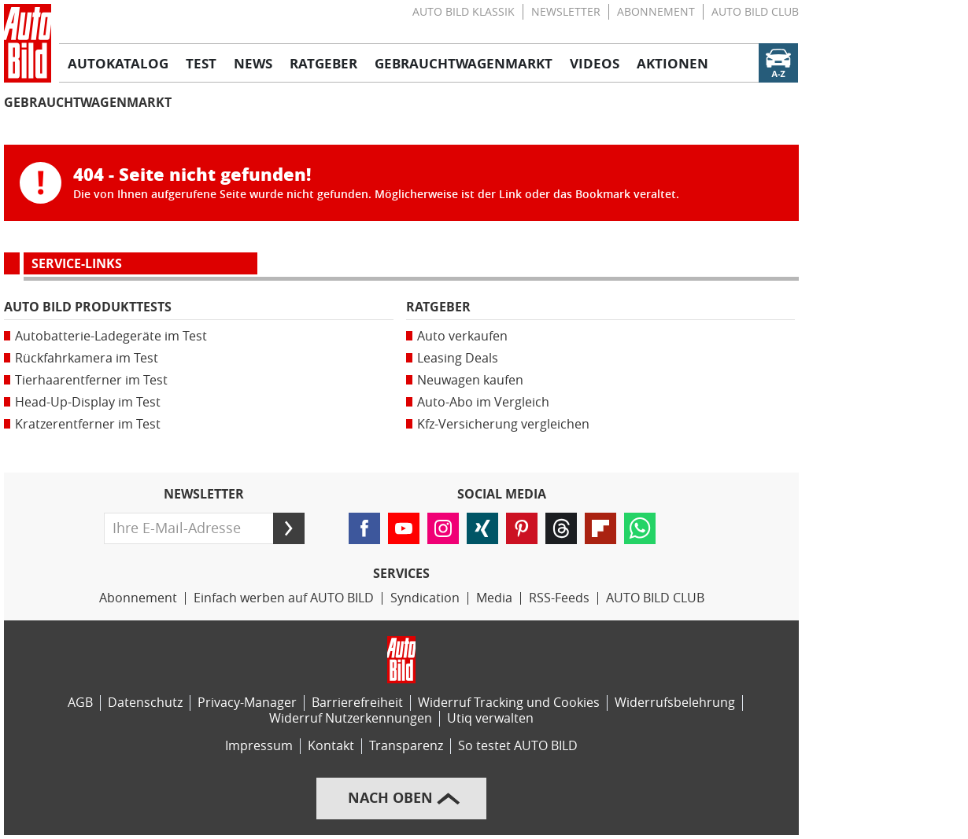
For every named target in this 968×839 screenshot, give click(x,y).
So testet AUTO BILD (518, 745)
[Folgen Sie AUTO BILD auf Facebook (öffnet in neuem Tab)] (364, 528)
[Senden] (289, 528)
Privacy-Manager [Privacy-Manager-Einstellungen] (247, 702)
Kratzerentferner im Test (88, 424)
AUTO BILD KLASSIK (463, 12)
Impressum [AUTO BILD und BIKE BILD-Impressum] (259, 745)
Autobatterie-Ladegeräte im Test (111, 336)
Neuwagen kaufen (470, 380)
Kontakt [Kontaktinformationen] (331, 745)
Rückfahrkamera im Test (86, 358)
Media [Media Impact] (494, 598)
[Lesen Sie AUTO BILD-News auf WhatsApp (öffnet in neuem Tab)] (640, 528)
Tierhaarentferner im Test (91, 380)
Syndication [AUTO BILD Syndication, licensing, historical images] (425, 598)
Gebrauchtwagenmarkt (88, 102)
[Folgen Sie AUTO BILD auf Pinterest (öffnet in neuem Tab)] (522, 528)
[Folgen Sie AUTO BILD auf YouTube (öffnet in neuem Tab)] (403, 528)
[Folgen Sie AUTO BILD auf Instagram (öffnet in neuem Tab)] (443, 528)
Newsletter (565, 12)
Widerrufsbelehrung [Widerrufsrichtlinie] (675, 702)
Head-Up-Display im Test (88, 402)
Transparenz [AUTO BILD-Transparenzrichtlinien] (406, 745)
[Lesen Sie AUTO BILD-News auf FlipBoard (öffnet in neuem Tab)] (600, 528)
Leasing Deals (457, 358)
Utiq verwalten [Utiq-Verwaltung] (490, 718)
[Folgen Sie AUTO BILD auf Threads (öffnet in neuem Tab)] (561, 528)
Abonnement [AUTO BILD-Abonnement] (138, 598)
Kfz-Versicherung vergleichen (503, 424)
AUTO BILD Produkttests (88, 307)
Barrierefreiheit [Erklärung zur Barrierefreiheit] (357, 702)
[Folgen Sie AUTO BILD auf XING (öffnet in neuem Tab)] (482, 528)
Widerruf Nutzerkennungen (350, 718)
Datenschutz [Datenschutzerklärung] (145, 702)
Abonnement (656, 12)
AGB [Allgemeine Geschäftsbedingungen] (80, 702)
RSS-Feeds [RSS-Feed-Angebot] (559, 598)
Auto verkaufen (462, 336)
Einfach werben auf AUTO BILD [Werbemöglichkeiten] (284, 598)
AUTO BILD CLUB (755, 12)
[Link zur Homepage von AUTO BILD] (27, 43)
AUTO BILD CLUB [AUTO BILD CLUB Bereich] (655, 598)
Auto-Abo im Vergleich (483, 402)
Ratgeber (438, 307)
